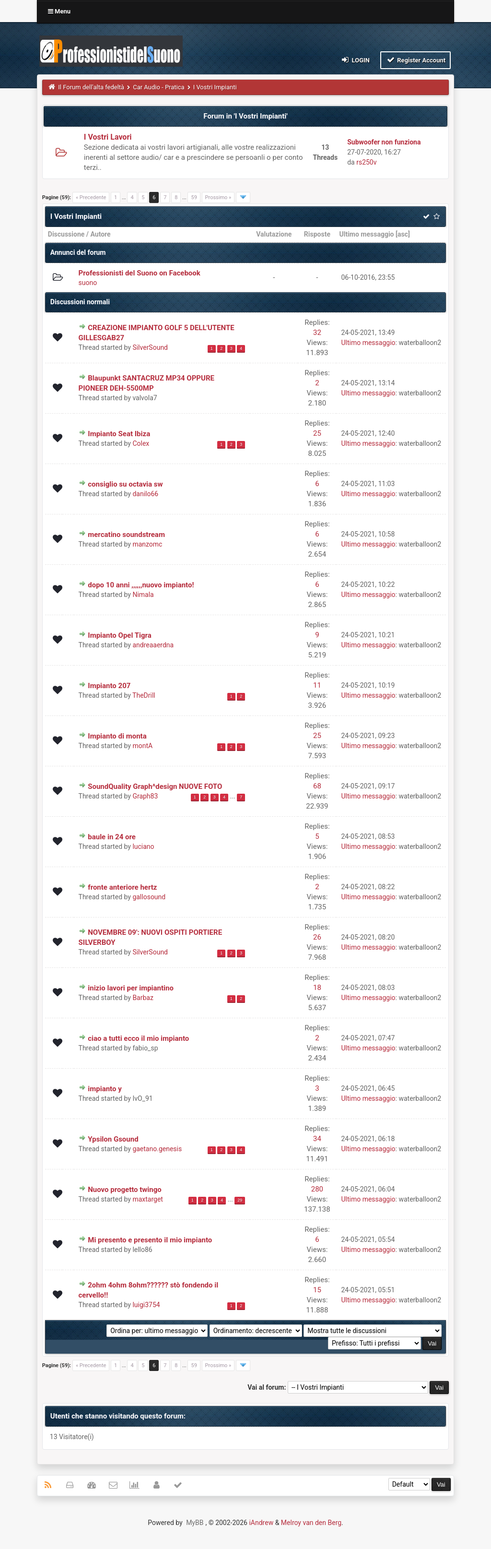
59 (194, 197)
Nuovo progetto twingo (125, 1189)
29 (239, 1200)
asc (402, 234)
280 (317, 1189)
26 (317, 937)
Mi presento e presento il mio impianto (150, 1240)
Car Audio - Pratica (158, 87)
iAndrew (261, 1522)
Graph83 (145, 796)
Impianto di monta (117, 736)
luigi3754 (146, 1305)
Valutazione (274, 234)
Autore (100, 234)
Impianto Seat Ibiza (119, 433)
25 (317, 433)
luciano (143, 846)
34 (317, 1138)
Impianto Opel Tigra (120, 635)
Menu (59, 11)
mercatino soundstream (126, 534)
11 (317, 685)
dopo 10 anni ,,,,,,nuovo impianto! (141, 585)
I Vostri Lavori (108, 137)
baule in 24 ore (112, 837)
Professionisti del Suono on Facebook (139, 273)
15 (317, 1290)
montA (142, 746)
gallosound (148, 897)
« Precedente (91, 197)
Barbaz (142, 997)
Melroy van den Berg (311, 1522)
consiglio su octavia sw (125, 484)
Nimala (142, 594)
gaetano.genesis (157, 1149)
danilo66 (145, 494)
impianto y (104, 1088)
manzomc (147, 544)
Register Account (415, 60)
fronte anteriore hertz (122, 887)
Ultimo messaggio (366, 234)
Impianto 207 (109, 685)
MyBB (194, 1522)
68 (317, 786)
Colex (140, 443)
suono (88, 282)
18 (317, 987)
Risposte (317, 234)
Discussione (66, 234)
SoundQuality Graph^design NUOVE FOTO (155, 786)
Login (355, 60)
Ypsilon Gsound (113, 1139)
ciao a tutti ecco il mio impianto (138, 1038)
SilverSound (150, 347)
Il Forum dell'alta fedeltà (91, 87)
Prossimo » (218, 197)
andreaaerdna (153, 645)
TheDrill (143, 695)
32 (317, 332)
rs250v (366, 162)
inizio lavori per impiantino (131, 988)
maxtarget (147, 1199)
